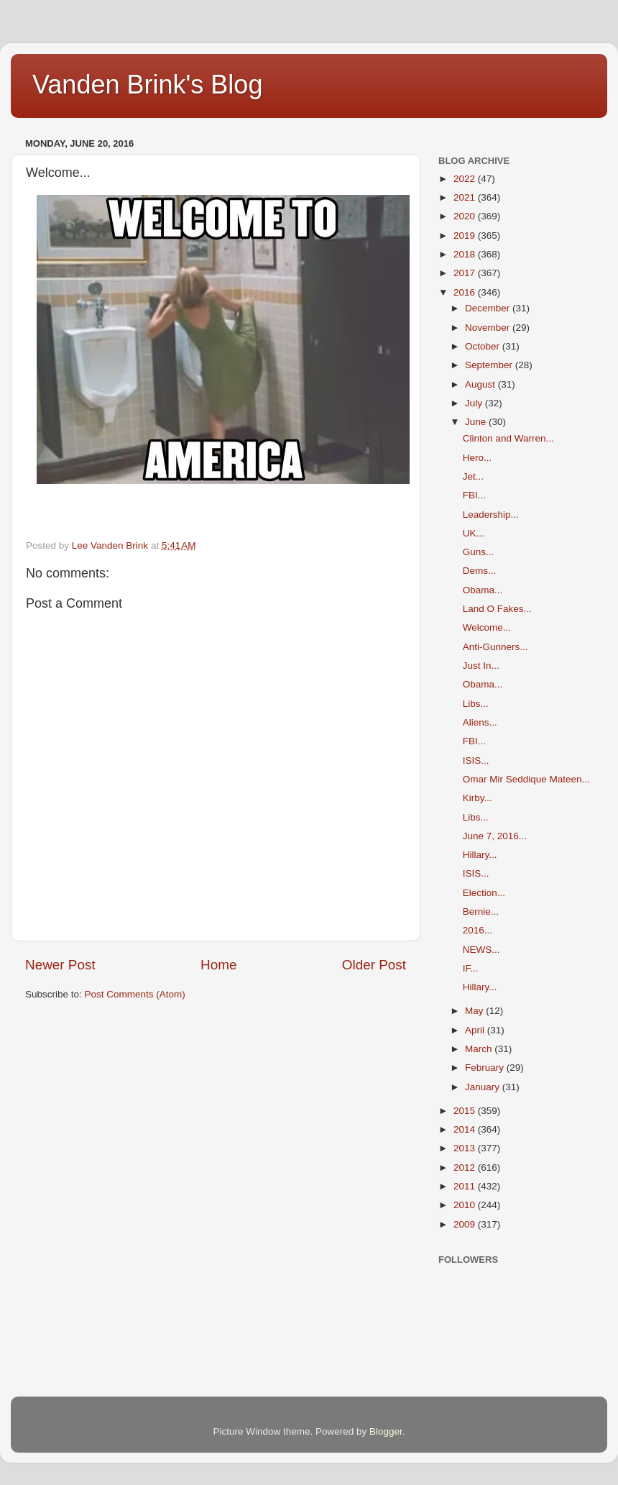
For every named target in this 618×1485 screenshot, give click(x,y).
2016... (477, 930)
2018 (465, 254)
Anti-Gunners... (495, 646)
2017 (465, 273)
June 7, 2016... (495, 836)
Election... (484, 892)
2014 (465, 1129)
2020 (465, 216)
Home (218, 964)
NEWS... (481, 949)
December (488, 308)
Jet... (473, 476)
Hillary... (480, 854)
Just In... (481, 665)
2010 (465, 1205)
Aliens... (480, 722)
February (486, 1067)
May (475, 1010)
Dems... (480, 570)
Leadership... (491, 514)
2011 (465, 1186)
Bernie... (481, 911)
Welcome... (487, 627)
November (488, 327)
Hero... (477, 457)
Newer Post (60, 964)
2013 (465, 1148)
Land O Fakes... (497, 608)
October (483, 346)
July (475, 403)
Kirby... (477, 797)
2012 (465, 1167)
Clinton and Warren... (508, 438)
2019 (465, 235)
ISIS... (476, 760)
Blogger (385, 1431)
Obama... (483, 590)
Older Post (374, 964)
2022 (465, 178)
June (477, 421)
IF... (471, 968)
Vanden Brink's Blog (147, 84)
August (481, 384)
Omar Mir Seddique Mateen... (526, 779)
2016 (465, 292)
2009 (465, 1224)
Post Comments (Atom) (135, 994)
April (476, 1030)
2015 (465, 1110)
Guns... (478, 552)
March (479, 1048)
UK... (473, 533)
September (490, 365)
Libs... (476, 703)
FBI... (474, 495)
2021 (465, 197)
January (483, 1087)
